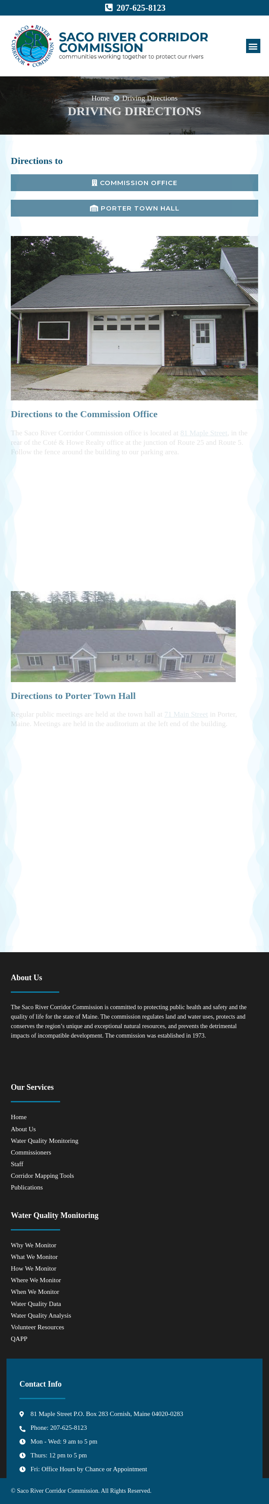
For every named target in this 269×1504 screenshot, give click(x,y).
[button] (253, 46)
